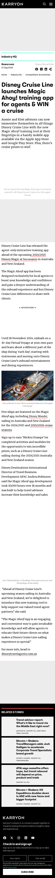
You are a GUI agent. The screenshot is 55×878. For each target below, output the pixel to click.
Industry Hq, (31, 731)
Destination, (21, 731)
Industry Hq (35, 804)
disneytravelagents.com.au (19, 654)
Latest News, (41, 731)
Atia (28, 782)
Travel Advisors (22, 733)
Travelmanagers (22, 760)
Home (4, 75)
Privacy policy (12, 867)
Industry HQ (16, 75)
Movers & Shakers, (23, 758)
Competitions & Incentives (38, 75)
